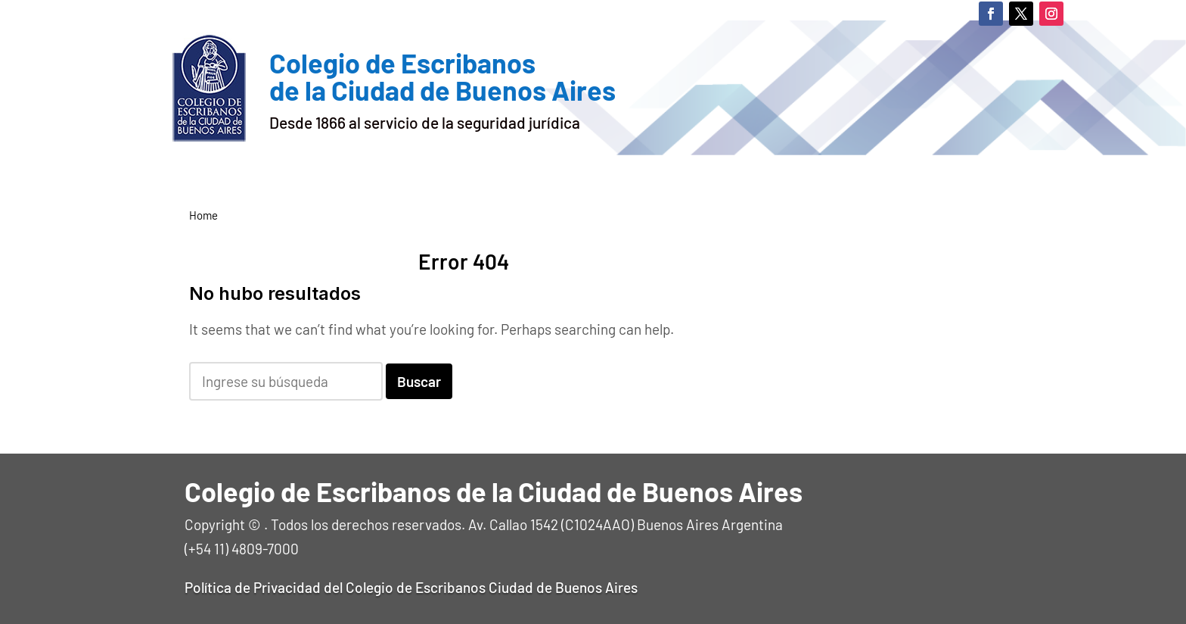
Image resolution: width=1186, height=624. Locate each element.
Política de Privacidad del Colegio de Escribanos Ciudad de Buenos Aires (411, 587)
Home (203, 215)
